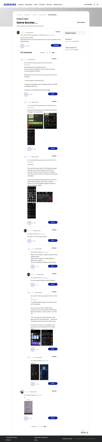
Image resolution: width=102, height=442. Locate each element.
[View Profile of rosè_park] (26, 392)
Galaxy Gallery (28, 4)
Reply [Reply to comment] (52, 94)
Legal (36, 440)
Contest (35, 4)
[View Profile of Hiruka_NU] (23, 32)
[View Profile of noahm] (26, 59)
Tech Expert (42, 4)
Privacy (8, 440)
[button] (58, 32)
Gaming (68, 39)
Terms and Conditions (41, 437)
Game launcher (70, 48)
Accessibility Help (11, 437)
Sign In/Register (88, 4)
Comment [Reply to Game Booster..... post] (56, 45)
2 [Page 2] (49, 52)
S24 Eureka (49, 4)
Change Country (67, 438)
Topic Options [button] (81, 22)
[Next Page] (54, 52)
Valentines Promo (57, 4)
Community (21, 4)
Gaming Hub (52, 35)
